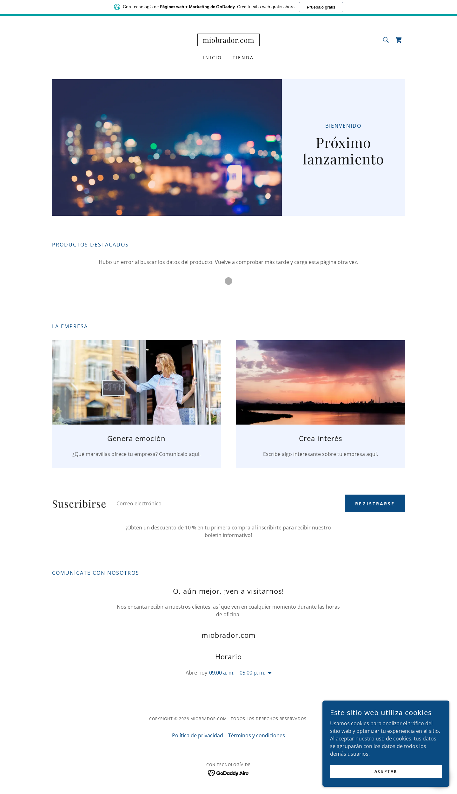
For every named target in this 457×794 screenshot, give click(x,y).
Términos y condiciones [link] (256, 735)
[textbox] (225, 503)
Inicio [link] (212, 57)
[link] (228, 40)
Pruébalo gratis (321, 5)
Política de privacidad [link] (197, 735)
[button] (268, 673)
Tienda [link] (243, 57)
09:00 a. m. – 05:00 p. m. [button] (237, 672)
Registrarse (375, 504)
